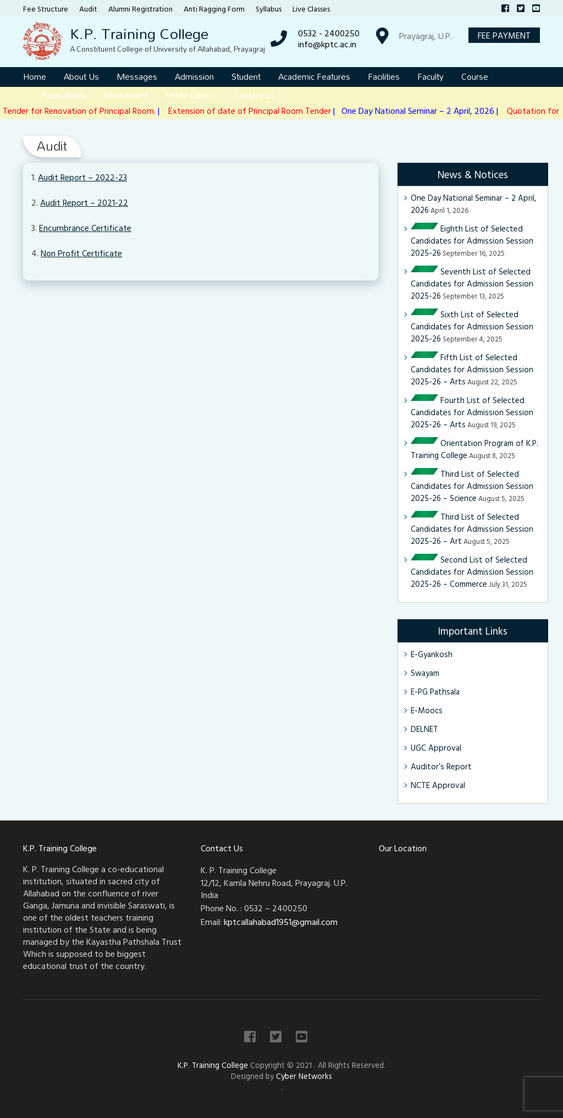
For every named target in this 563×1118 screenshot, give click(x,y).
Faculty (430, 76)
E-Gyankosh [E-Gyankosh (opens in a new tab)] (431, 654)
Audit (88, 8)
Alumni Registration (140, 8)
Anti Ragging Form (214, 8)
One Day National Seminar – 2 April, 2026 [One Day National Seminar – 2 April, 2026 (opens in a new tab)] (473, 203)
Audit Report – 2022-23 (82, 177)
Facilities (384, 76)
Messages (137, 76)
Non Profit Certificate (81, 253)
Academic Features (314, 76)
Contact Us (254, 95)
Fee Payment (504, 35)
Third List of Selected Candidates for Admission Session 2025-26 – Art (472, 528)
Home (34, 76)
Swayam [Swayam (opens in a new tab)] (425, 673)
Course (474, 76)
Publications (63, 95)
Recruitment (125, 95)
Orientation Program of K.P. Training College (474, 449)
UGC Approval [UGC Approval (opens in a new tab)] (436, 747)
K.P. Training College (139, 33)
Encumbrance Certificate (85, 227)
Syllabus (269, 8)
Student (246, 76)
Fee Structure (45, 8)
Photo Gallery (190, 95)
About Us (81, 76)
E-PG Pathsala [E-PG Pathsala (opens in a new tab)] (435, 691)
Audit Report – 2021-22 (84, 202)
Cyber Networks (304, 1076)
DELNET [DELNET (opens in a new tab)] (424, 729)
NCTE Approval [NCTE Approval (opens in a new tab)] (438, 785)
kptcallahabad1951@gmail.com (281, 921)
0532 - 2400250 (329, 32)
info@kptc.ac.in (327, 43)
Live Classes (311, 8)
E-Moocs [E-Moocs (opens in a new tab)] (427, 710)
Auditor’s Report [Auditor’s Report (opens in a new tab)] (441, 766)
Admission (194, 76)
